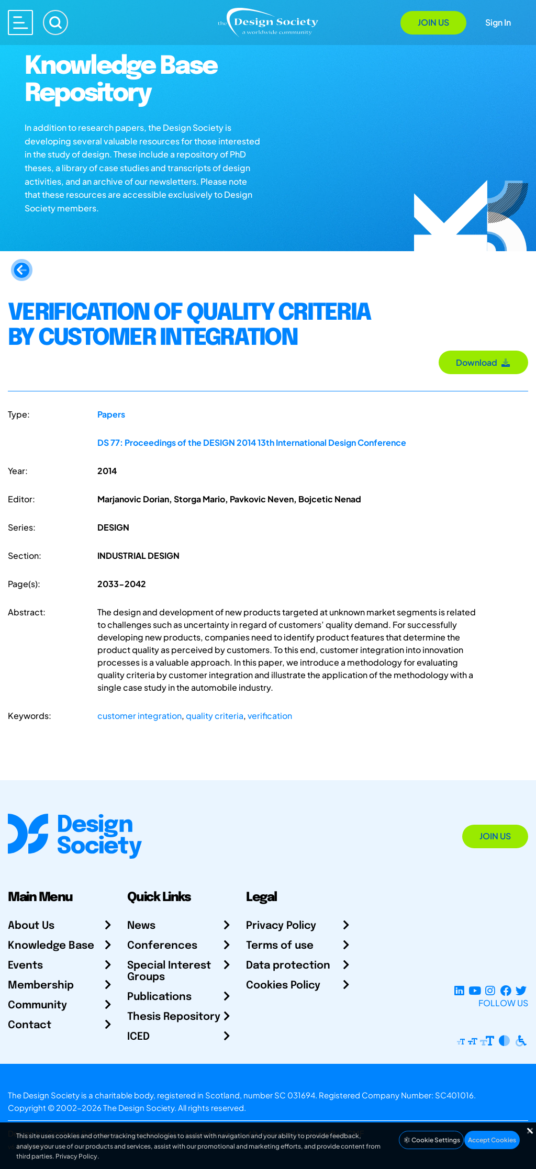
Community (37, 1005)
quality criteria (214, 715)
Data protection (288, 965)
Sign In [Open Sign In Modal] (498, 22)
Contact (29, 1025)
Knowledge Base (51, 945)
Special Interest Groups (169, 971)
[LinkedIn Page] (459, 990)
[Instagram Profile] (490, 990)
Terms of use (280, 945)
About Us (31, 925)
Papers (111, 414)
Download (483, 362)
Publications (159, 997)
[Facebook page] (506, 990)
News (141, 925)
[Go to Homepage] (268, 21)
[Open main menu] (20, 22)
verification (270, 715)
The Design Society (138, 1107)
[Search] (55, 22)
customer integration (139, 715)
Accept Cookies (492, 1140)
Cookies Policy (283, 985)
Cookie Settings (431, 1140)
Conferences (162, 945)
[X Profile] (521, 990)
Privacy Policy (281, 925)
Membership (41, 985)
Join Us (433, 22)
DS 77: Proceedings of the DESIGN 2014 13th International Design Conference (251, 442)
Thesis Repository (173, 1016)
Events (25, 965)
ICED (138, 1036)
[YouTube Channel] (474, 990)
